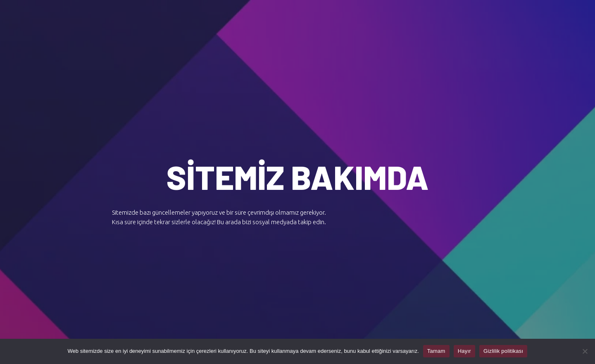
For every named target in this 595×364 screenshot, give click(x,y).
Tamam (436, 351)
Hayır (464, 351)
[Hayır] (585, 351)
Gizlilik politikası (503, 351)
